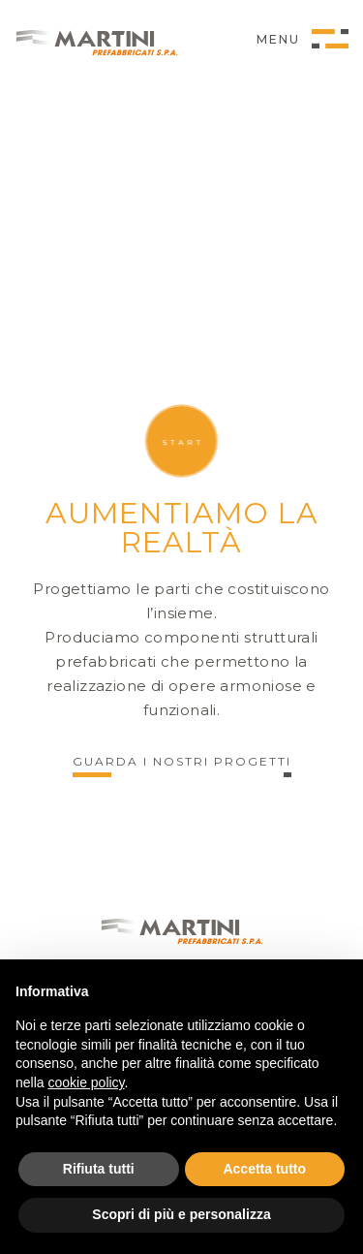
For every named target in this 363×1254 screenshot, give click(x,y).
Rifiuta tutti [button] (99, 1168)
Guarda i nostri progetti (182, 762)
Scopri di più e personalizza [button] (181, 1214)
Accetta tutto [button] (264, 1168)
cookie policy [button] (85, 1082)
